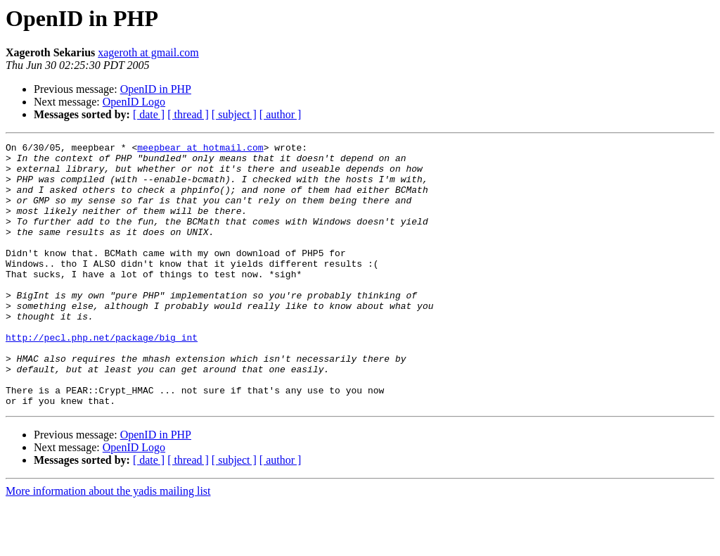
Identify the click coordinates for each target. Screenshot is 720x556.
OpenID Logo (134, 102)
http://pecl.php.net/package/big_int (102, 377)
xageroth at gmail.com (148, 52)
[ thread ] (188, 114)
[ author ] (280, 114)
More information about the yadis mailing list (108, 544)
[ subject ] (234, 114)
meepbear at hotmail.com (200, 149)
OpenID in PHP (155, 89)
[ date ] (149, 114)
